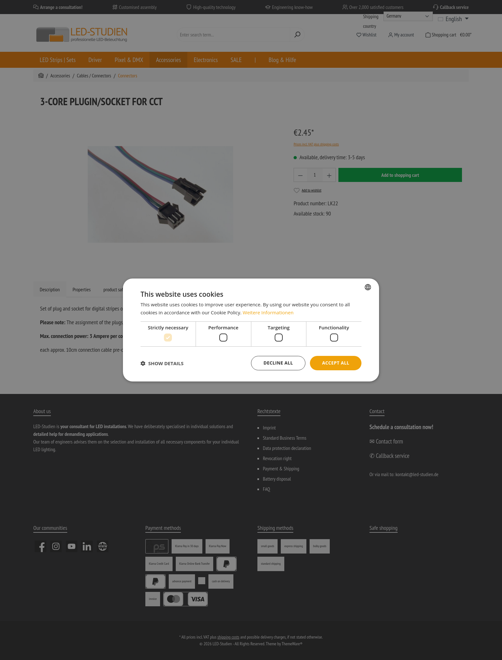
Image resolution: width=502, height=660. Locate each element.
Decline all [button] (278, 363)
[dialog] (251, 330)
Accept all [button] (335, 363)
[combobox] (368, 287)
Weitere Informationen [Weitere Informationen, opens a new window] (268, 312)
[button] (162, 363)
